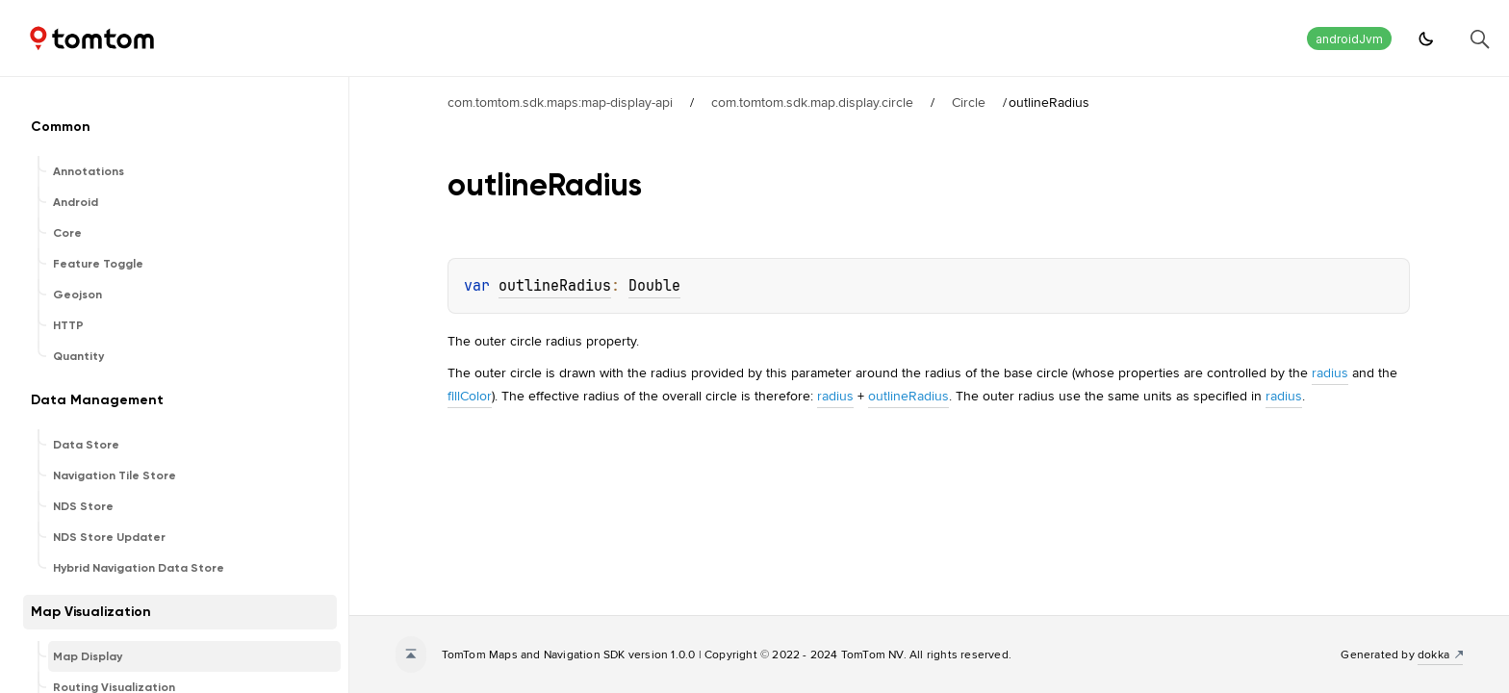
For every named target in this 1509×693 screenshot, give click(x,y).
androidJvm (1349, 39)
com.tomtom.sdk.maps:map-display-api (560, 102)
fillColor (470, 395)
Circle (968, 102)
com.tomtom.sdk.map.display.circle (812, 102)
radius (1330, 372)
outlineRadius (555, 285)
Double (654, 285)
